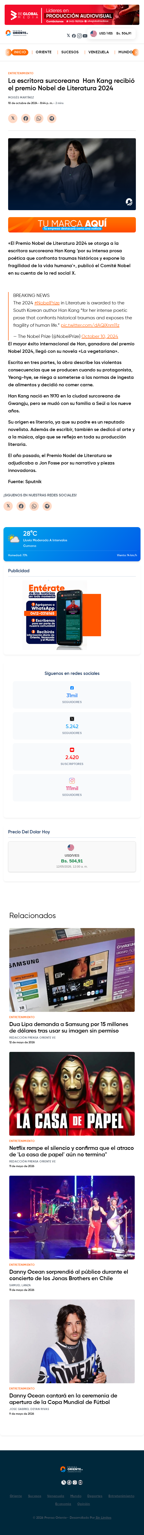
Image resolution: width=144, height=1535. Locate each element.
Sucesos (70, 52)
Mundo (125, 52)
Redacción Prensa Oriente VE (32, 1038)
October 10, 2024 (100, 336)
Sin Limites (103, 1517)
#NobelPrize (47, 303)
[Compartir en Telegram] (51, 118)
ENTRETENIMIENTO (21, 73)
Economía (63, 1504)
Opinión (83, 1504)
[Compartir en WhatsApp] (38, 118)
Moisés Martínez (21, 97)
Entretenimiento (121, 1496)
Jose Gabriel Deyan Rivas (29, 1409)
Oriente (44, 52)
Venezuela (98, 52)
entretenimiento (22, 1017)
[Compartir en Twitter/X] (12, 118)
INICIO (20, 52)
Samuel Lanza (20, 1285)
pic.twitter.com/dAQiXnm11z (90, 325)
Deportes (94, 1496)
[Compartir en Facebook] (25, 118)
